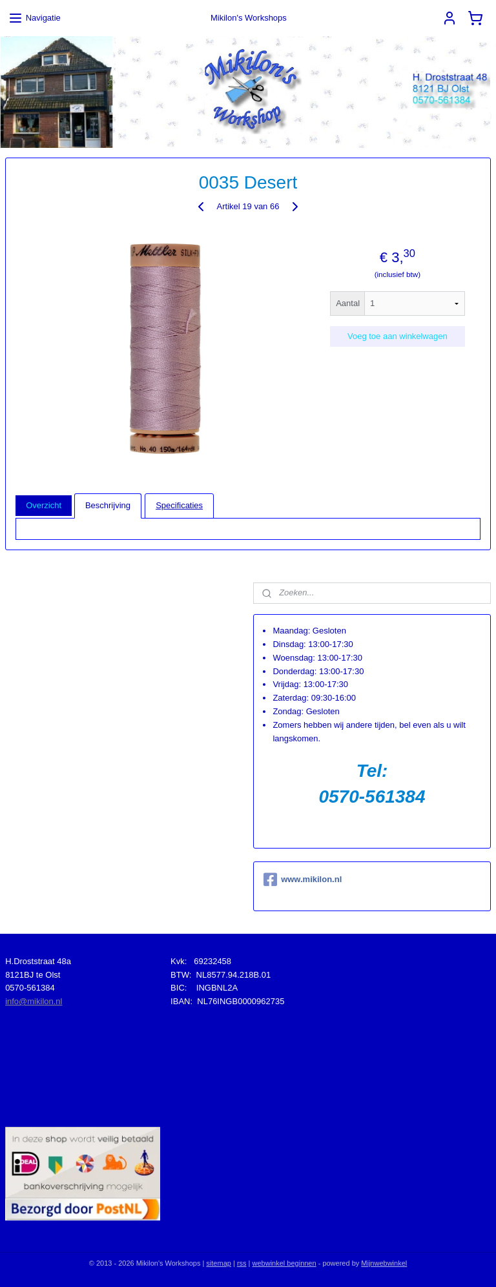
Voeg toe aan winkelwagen (397, 336)
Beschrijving (107, 505)
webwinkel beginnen (284, 1263)
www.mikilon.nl (303, 879)
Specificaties (179, 505)
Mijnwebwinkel (384, 1263)
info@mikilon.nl (33, 1001)
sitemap (218, 1263)
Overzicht (43, 505)
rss (242, 1263)
